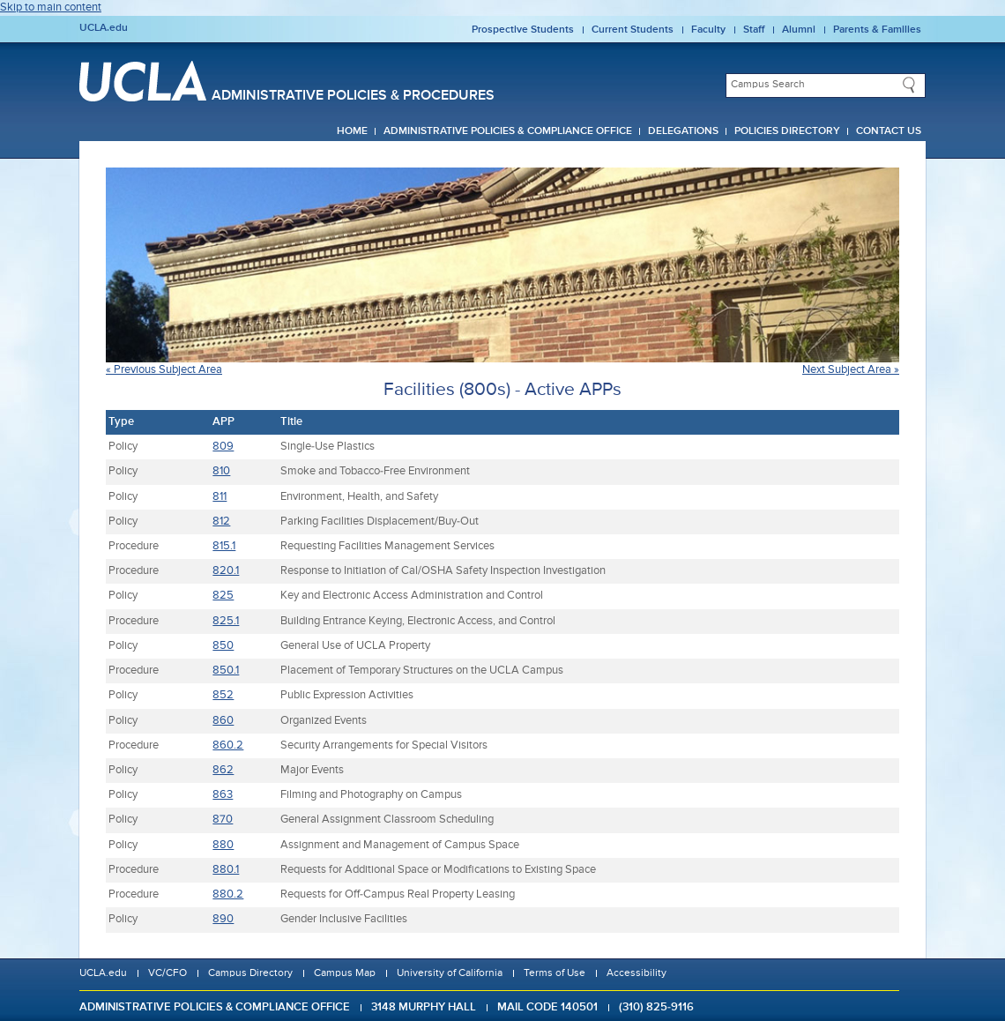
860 (223, 721)
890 (223, 919)
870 (222, 819)
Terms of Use (554, 973)
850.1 (225, 670)
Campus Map (345, 973)
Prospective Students (523, 30)
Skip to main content (50, 7)
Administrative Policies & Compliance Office (507, 131)
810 (221, 471)
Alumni (798, 30)
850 (223, 646)
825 (223, 595)
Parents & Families (877, 30)
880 (223, 845)
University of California (449, 973)
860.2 (227, 745)
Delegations (683, 131)
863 (222, 795)
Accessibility (636, 973)
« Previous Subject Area (164, 370)
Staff (753, 30)
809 (223, 446)
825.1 (225, 621)
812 (221, 521)
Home (352, 131)
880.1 (225, 870)
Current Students (633, 30)
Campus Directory (250, 973)
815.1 (223, 546)
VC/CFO (167, 973)
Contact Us (888, 131)
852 (223, 695)
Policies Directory (787, 131)
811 (219, 497)
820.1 (225, 571)
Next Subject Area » (850, 370)
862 (223, 770)
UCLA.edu (103, 28)
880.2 (227, 894)
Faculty (708, 30)
